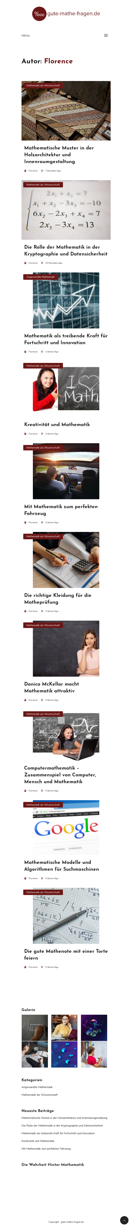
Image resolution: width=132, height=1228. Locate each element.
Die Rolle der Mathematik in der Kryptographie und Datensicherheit (62, 1126)
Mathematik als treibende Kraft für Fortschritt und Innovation (58, 1133)
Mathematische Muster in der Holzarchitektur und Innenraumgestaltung (64, 1118)
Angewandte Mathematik (41, 277)
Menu (26, 36)
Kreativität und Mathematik (38, 1141)
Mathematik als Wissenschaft (43, 85)
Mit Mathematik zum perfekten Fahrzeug (46, 1149)
